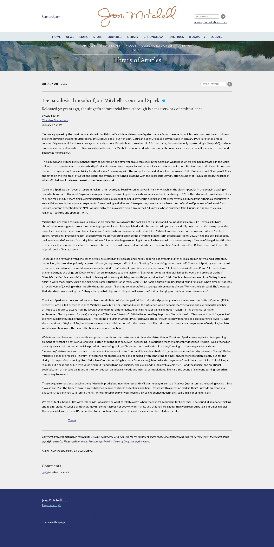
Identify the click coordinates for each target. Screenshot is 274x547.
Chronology (154, 36)
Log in (45, 472)
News (70, 36)
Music (83, 36)
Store (97, 36)
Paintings (176, 36)
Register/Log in (51, 16)
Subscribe (115, 36)
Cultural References (157, 45)
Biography (197, 36)
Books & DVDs (110, 45)
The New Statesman (55, 120)
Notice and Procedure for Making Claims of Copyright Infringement (112, 441)
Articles (88, 45)
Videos (131, 45)
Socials (216, 36)
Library (132, 36)
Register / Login (51, 505)
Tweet (72, 420)
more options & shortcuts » (210, 22)
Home (56, 36)
